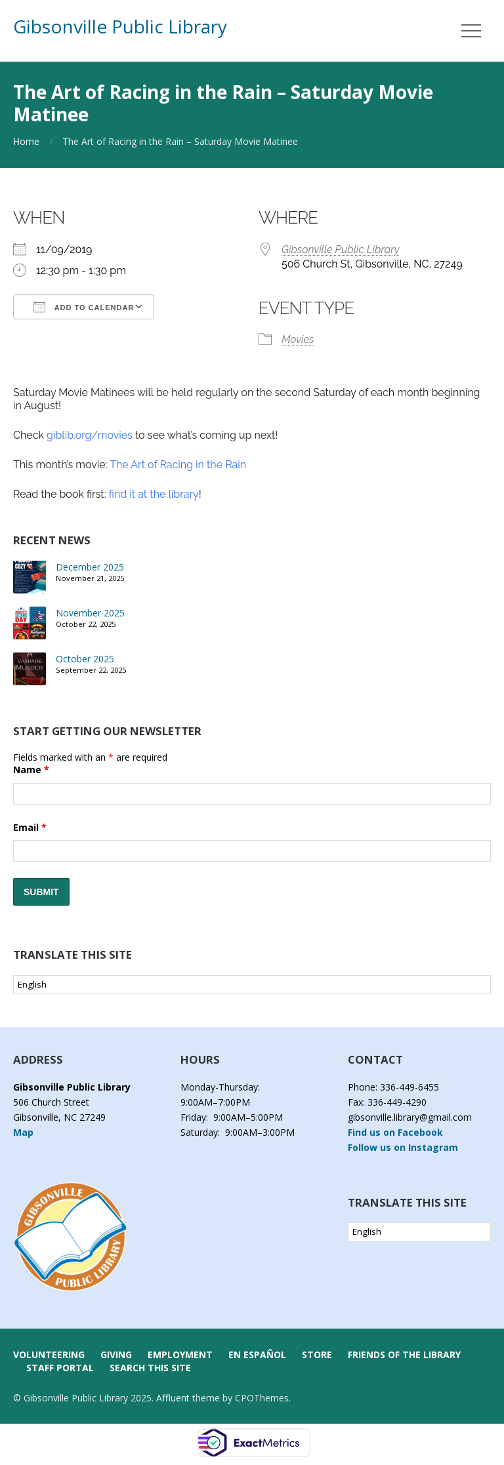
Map (23, 1132)
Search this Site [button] (150, 1367)
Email (30, 827)
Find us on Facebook (395, 1132)
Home (26, 141)
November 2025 (90, 613)
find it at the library (152, 494)
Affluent (173, 1398)
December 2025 (90, 567)
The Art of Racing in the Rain (178, 464)
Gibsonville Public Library (120, 26)
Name (31, 769)
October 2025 (85, 658)
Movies (298, 339)
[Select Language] (252, 984)
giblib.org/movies (88, 435)
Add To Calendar (83, 307)
